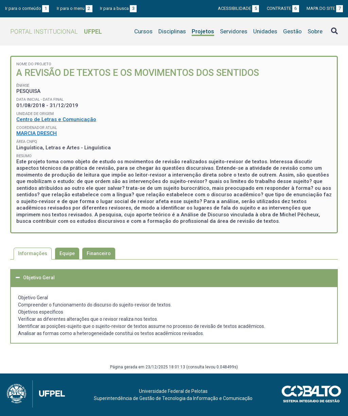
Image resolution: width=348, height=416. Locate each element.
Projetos (203, 31)
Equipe (67, 253)
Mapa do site (325, 8)
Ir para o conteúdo (27, 8)
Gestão (292, 31)
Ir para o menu (74, 8)
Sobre (315, 31)
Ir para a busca (118, 8)
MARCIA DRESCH (36, 133)
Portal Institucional (56, 31)
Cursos (143, 31)
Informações (32, 253)
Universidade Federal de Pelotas (173, 391)
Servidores (233, 31)
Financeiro (99, 253)
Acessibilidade (238, 8)
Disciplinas (172, 31)
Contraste (283, 8)
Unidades (265, 31)
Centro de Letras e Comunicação (56, 119)
